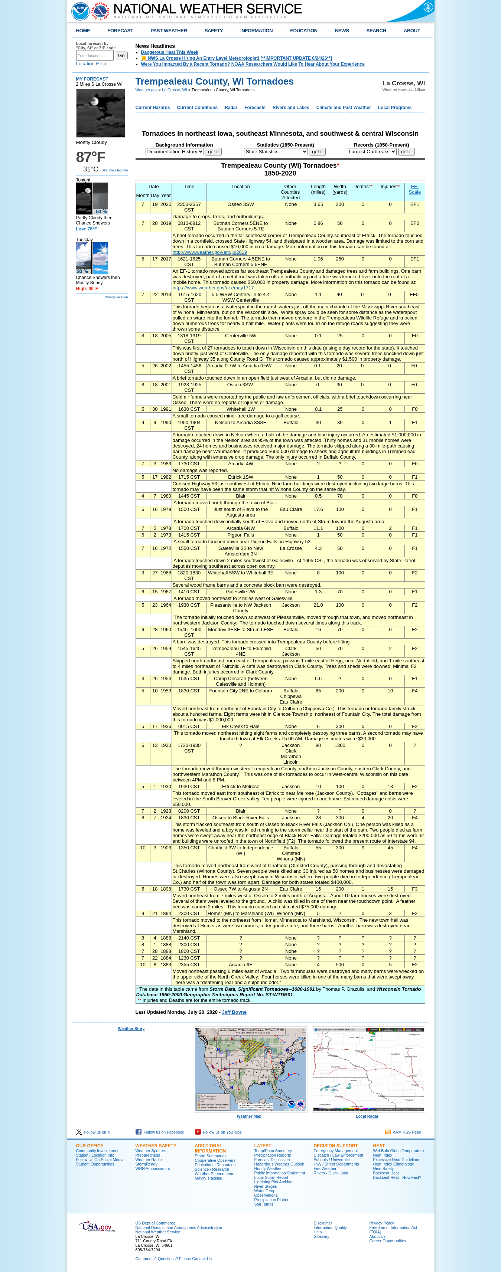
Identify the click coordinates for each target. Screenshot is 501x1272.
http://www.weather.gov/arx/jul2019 (209, 252)
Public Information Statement (279, 1173)
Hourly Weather (268, 1168)
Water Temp (265, 1191)
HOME (83, 30)
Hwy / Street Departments (336, 1164)
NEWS (342, 30)
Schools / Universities (333, 1159)
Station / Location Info (95, 1155)
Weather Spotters (151, 1150)
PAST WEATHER (168, 30)
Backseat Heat (386, 1173)
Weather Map (251, 1114)
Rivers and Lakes (291, 107)
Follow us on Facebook (160, 1132)
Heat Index (383, 1155)
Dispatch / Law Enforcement (338, 1155)
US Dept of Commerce (155, 1223)
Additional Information (210, 1148)
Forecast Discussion (272, 1159)
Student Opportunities (95, 1164)
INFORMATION (256, 30)
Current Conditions (197, 107)
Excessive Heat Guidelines (396, 1159)
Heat (379, 1145)
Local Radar (369, 1114)
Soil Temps (264, 1204)
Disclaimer (323, 1223)
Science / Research (212, 1169)
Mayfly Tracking (208, 1178)
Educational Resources (215, 1165)
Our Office (90, 1145)
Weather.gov (147, 90)
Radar (231, 107)
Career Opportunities (388, 1241)
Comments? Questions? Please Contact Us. (174, 1258)
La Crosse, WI (174, 90)
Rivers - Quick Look (331, 1173)
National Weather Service (158, 1232)
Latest (262, 1145)
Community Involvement (97, 1150)
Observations (266, 1195)
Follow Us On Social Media (100, 1159)
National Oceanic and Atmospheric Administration (179, 1227)
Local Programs (395, 107)
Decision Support (336, 1145)
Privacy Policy (382, 1223)
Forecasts (255, 107)
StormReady (146, 1164)
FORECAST (120, 30)
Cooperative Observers (215, 1160)
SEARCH (376, 30)
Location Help (91, 63)
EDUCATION (303, 30)
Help (318, 1232)
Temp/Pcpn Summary (273, 1150)
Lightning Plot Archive (273, 1182)
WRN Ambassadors (153, 1168)
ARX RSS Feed (403, 1132)
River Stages (265, 1186)
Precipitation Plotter (271, 1199)
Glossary (321, 1236)
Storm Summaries (211, 1156)
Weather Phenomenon (214, 1173)
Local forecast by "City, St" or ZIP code (96, 45)
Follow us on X (93, 1132)
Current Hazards (153, 107)
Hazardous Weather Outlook (279, 1164)
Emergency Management (336, 1150)
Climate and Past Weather (343, 107)
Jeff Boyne (234, 1012)
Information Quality (330, 1227)
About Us (378, 1236)
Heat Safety (383, 1168)
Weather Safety (156, 1145)
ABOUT (412, 30)
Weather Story (131, 1028)
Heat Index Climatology (393, 1164)
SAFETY (214, 30)
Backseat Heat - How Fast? (397, 1177)
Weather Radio (149, 1159)
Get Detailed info (115, 170)
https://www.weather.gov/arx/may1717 (213, 288)
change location (116, 297)
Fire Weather (325, 1168)
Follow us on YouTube (218, 1132)
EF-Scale (415, 189)
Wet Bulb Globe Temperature (398, 1150)
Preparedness (148, 1155)
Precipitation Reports (272, 1155)
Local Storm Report (271, 1177)
